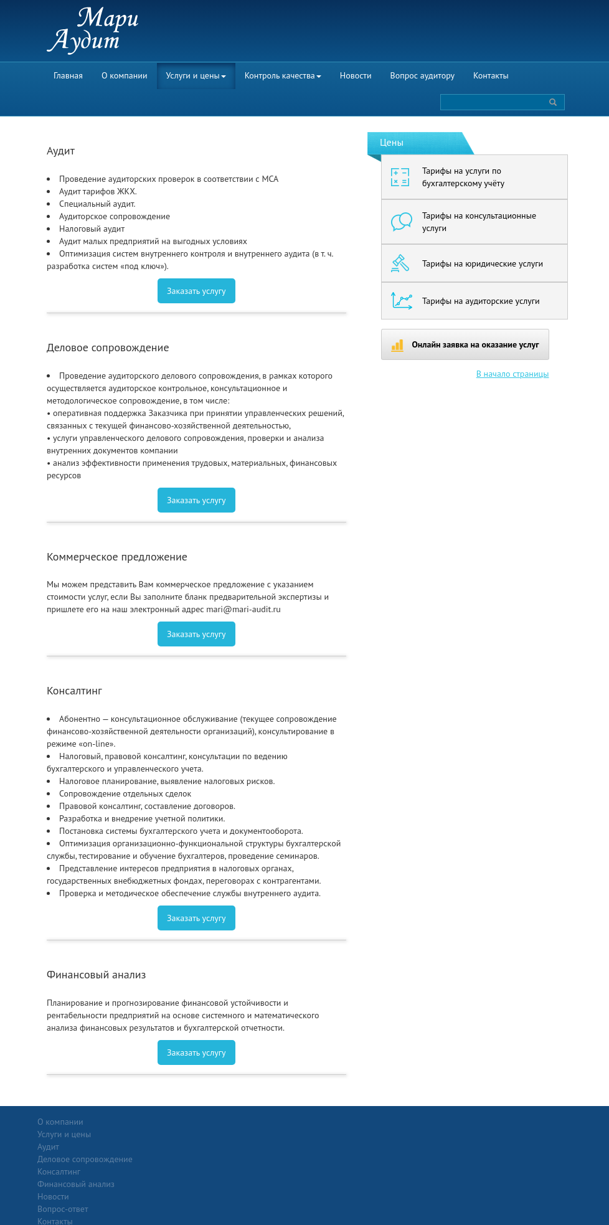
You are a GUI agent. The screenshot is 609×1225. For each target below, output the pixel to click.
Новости (356, 75)
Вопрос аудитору (422, 75)
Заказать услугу (196, 290)
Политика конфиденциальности (530, 1121)
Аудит (133, 1134)
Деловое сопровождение (170, 1146)
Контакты (491, 75)
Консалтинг (144, 1159)
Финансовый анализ (161, 1171)
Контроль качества (283, 75)
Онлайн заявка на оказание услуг (465, 345)
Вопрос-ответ (334, 1121)
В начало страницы (512, 373)
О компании (125, 75)
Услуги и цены (196, 75)
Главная (68, 75)
